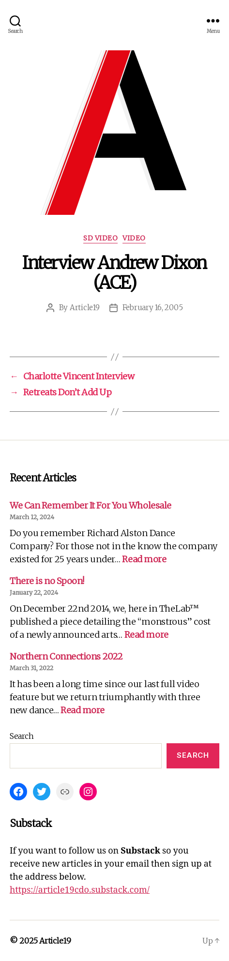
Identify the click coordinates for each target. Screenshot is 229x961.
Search (21, 736)
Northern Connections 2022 (66, 656)
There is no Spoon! (47, 580)
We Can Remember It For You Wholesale (90, 505)
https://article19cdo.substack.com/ (80, 890)
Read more (144, 559)
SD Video (100, 238)
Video (134, 238)
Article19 (85, 307)
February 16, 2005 (152, 307)
